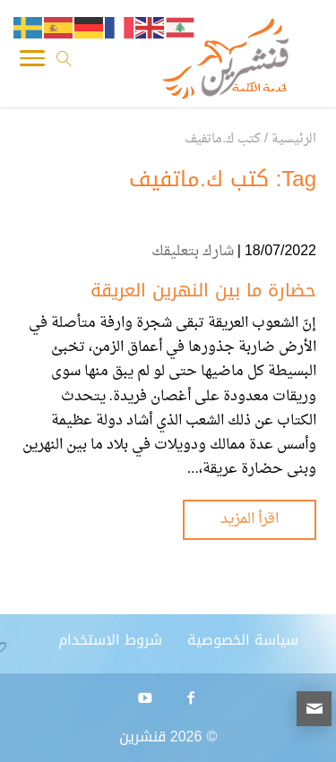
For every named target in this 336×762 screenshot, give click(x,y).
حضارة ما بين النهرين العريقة (203, 290)
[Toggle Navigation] (32, 62)
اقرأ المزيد (249, 519)
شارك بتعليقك (192, 251)
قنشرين (142, 736)
